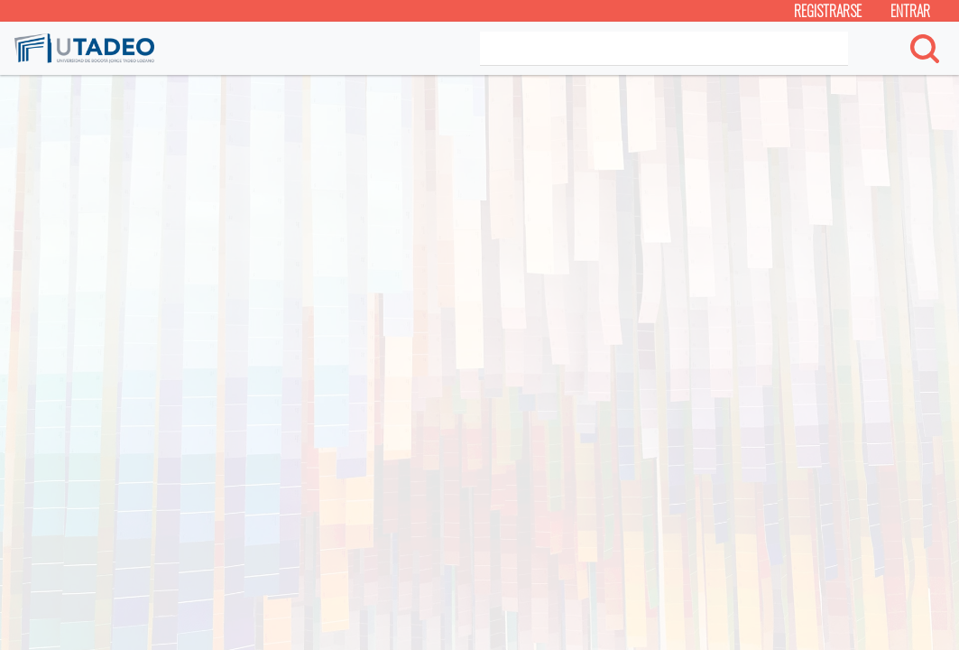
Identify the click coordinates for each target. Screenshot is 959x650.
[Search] (664, 49)
